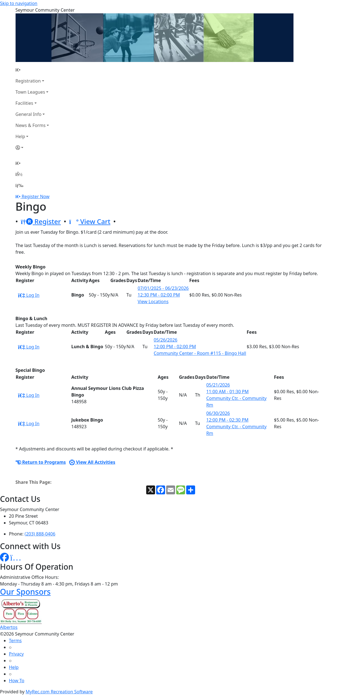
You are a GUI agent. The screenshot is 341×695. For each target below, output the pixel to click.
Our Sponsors (25, 591)
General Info (29, 114)
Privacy (16, 654)
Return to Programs (41, 462)
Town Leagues (30, 92)
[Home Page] (32, 69)
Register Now (35, 196)
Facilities (24, 103)
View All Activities (92, 462)
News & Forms (31, 125)
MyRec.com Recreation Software (59, 692)
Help (20, 136)
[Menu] (19, 185)
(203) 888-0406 (40, 534)
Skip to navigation (18, 3)
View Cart (89, 221)
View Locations (153, 301)
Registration (28, 81)
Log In (28, 295)
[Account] (32, 147)
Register (41, 221)
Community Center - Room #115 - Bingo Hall (200, 353)
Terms (15, 640)
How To (16, 680)
